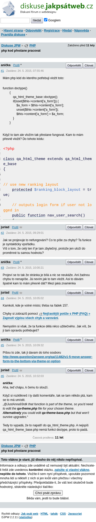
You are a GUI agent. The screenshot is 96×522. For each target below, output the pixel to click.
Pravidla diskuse (13, 34)
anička (5, 65)
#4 (2, 298)
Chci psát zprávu (48, 493)
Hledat (67, 30)
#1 (2, 70)
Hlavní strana (13, 30)
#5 (2, 345)
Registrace (52, 30)
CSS (63, 513)
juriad (5, 227)
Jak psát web (29, 513)
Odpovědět (33, 30)
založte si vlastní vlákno (72, 470)
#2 (2, 232)
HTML (44, 513)
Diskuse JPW (10, 45)
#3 (2, 267)
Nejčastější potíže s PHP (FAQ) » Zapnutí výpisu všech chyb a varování (46, 316)
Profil (16, 65)
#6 (2, 376)
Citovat (89, 65)
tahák (54, 513)
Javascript (75, 513)
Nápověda (81, 30)
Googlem (52, 20)
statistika (25, 517)
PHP (32, 45)
